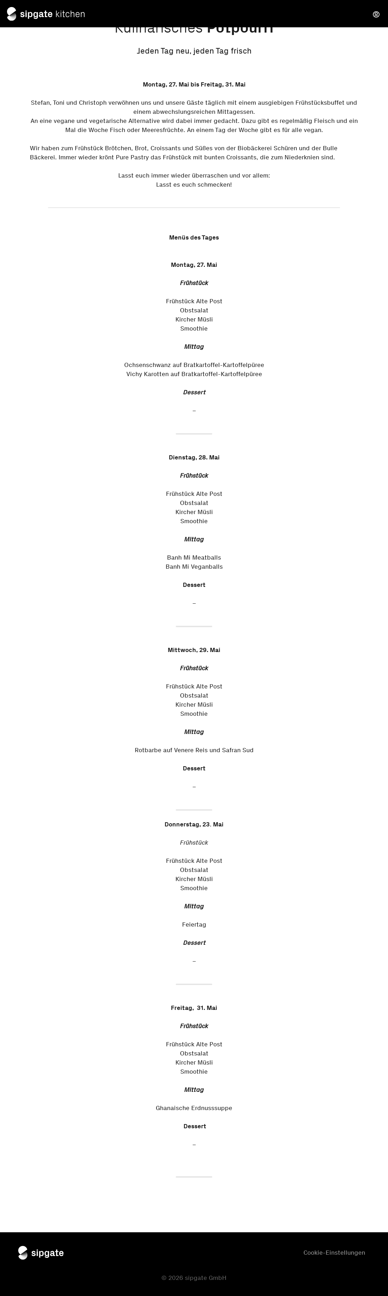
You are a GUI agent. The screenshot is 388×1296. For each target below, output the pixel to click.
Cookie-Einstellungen (334, 1252)
